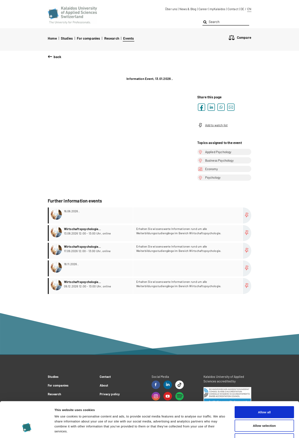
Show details (218, 430)
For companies (88, 38)
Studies (67, 38)
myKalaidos (217, 9)
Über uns (171, 9)
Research (111, 38)
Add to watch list (212, 125)
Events (128, 38)
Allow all (264, 383)
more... (150, 215)
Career (203, 9)
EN (249, 9)
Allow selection (264, 397)
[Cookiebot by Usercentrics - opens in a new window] (27, 430)
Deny (264, 410)
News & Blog (187, 9)
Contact (233, 9)
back (57, 57)
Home (52, 38)
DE (242, 9)
